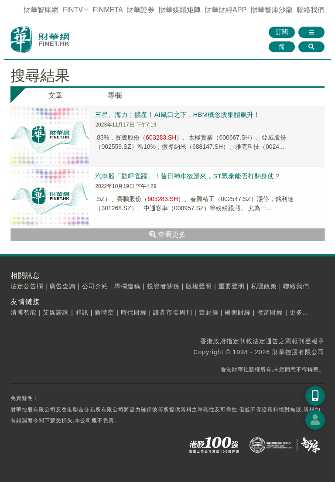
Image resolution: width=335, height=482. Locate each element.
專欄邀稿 (127, 286)
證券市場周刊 (172, 312)
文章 (55, 95)
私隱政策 (264, 286)
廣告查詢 (62, 286)
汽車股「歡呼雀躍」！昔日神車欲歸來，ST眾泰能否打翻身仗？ (187, 176)
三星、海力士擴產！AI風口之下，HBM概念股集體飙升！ (177, 114)
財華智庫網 (41, 10)
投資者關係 (163, 286)
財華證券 (140, 10)
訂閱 (282, 31)
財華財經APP (225, 10)
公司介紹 (95, 286)
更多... (299, 312)
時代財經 (134, 312)
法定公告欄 (26, 286)
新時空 (104, 312)
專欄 (115, 95)
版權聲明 (199, 286)
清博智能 (23, 312)
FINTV (73, 10)
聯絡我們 (311, 10)
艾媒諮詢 (56, 312)
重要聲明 (232, 286)
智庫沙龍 (272, 10)
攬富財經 (270, 312)
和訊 (82, 312)
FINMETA (108, 10)
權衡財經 (238, 312)
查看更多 (167, 234)
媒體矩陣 (180, 10)
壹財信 (209, 312)
